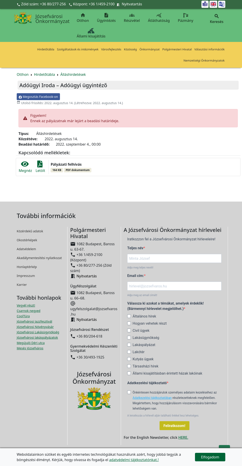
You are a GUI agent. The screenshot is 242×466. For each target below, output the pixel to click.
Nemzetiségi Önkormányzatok (204, 60)
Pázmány (185, 17)
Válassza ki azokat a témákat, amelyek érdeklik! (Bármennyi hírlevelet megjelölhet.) (165, 306)
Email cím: (135, 276)
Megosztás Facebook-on (38, 97)
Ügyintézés (106, 17)
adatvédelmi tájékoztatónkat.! (134, 459)
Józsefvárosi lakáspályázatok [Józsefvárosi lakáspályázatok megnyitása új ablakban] (37, 337)
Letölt (40, 167)
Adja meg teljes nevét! (140, 267)
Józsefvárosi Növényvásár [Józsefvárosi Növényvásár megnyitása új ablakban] (35, 327)
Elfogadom (210, 457)
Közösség (130, 49)
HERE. (183, 437)
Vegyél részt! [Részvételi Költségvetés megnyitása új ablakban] (26, 305)
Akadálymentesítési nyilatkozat (39, 258)
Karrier (22, 284)
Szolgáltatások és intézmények (77, 49)
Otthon (83, 17)
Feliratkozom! (174, 426)
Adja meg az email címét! (142, 295)
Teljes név (135, 248)
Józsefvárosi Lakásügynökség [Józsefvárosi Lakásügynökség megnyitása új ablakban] (38, 332)
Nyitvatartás (132, 4)
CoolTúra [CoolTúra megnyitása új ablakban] (23, 316)
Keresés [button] (216, 19)
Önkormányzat (149, 49)
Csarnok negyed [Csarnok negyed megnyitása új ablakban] (28, 311)
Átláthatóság (159, 17)
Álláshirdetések (73, 74)
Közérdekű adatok (30, 231)
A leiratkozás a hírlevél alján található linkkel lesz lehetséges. (163, 415)
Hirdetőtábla (45, 49)
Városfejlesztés (111, 49)
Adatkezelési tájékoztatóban (152, 398)
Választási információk (209, 49)
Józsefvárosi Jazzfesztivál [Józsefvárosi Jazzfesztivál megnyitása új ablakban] (34, 321)
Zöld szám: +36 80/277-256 (42, 4)
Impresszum (26, 276)
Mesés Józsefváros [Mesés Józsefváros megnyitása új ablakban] (30, 348)
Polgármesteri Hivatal (177, 49)
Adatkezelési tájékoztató (147, 383)
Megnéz (25, 167)
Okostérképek (27, 240)
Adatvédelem (26, 249)
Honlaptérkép (27, 267)
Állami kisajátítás (91, 33)
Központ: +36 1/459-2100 (94, 4)
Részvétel (132, 17)
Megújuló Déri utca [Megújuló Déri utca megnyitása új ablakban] (31, 343)
